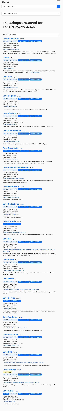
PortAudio (36, 289)
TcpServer (22, 249)
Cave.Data (7, 77)
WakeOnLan (6, 251)
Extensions (15, 49)
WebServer (15, 345)
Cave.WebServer (11, 334)
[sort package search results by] (33, 34)
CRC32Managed (30, 362)
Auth (13, 401)
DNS (51, 249)
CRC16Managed (20, 362)
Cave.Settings (9, 369)
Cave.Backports (10, 148)
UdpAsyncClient (44, 249)
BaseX (23, 270)
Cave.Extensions (11, 38)
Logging (14, 106)
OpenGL (25, 289)
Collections (15, 214)
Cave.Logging (9, 96)
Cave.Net (7, 239)
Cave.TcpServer (10, 317)
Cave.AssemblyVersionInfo (16, 167)
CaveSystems (8, 49)
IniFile (26, 382)
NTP (54, 249)
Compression (16, 141)
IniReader (31, 382)
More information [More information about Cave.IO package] (35, 72)
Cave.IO (6, 57)
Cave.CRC (7, 352)
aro (23, 38)
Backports (15, 159)
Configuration (21, 382)
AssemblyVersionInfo (18, 178)
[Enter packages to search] (29, 6)
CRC (13, 362)
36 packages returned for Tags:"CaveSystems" (23, 25)
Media (14, 289)
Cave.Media (8, 279)
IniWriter (37, 382)
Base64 (19, 270)
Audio (17, 289)
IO (13, 68)
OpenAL (30, 289)
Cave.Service (9, 298)
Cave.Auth (8, 391)
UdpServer (37, 249)
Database (15, 87)
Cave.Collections (11, 204)
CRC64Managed (39, 362)
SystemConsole (21, 232)
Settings (14, 382)
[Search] (58, 6)
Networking (15, 249)
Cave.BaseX (8, 260)
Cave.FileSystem (11, 186)
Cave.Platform (9, 113)
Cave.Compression (12, 131)
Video (21, 289)
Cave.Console (9, 221)
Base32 (14, 270)
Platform (14, 124)
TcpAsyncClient (29, 249)
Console (14, 232)
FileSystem (15, 197)
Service (14, 308)
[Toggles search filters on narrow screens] (58, 13)
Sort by (5, 34)
